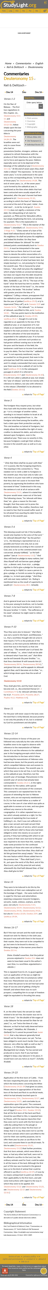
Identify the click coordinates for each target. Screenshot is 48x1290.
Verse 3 (8, 400)
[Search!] (41, 106)
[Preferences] (45, 11)
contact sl (30, 1259)
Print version (32, 118)
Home (8, 63)
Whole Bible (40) (34, 137)
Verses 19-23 (10, 1072)
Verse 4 (8, 457)
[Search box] (31, 106)
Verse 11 (8, 708)
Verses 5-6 (9, 526)
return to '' (34, 394)
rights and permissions (13, 1259)
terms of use (14, 1256)
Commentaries (23, 63)
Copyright (31, 124)
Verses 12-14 (10, 733)
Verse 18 (8, 1006)
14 (9, 92)
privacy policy (29, 1256)
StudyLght (15, 5)
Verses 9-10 (10, 626)
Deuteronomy (35, 66)
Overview (31, 121)
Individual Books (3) (35, 144)
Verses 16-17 (10, 927)
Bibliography (32, 127)
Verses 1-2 (9, 99)
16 (38, 92)
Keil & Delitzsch (15, 66)
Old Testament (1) (34, 141)
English (39, 63)
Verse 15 (8, 882)
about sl (42, 1259)
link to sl (25, 1261)
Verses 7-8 (9, 595)
